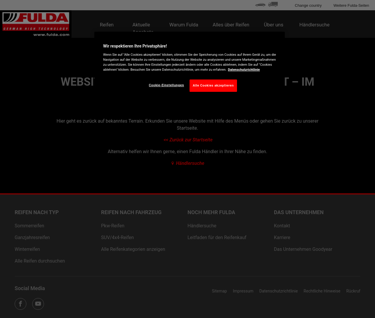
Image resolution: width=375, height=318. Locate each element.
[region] (189, 66)
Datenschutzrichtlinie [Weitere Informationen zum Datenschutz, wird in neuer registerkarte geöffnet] (244, 69)
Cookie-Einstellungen (166, 85)
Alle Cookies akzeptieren (213, 85)
